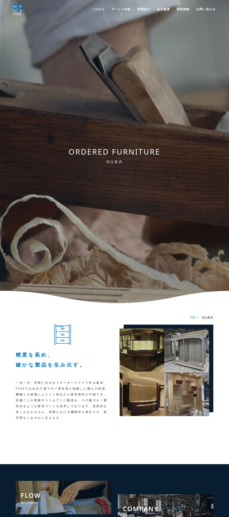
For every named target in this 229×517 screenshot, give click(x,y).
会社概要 (163, 9)
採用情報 (183, 9)
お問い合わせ (206, 9)
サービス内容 (121, 9)
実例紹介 (144, 9)
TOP (193, 317)
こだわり (98, 9)
